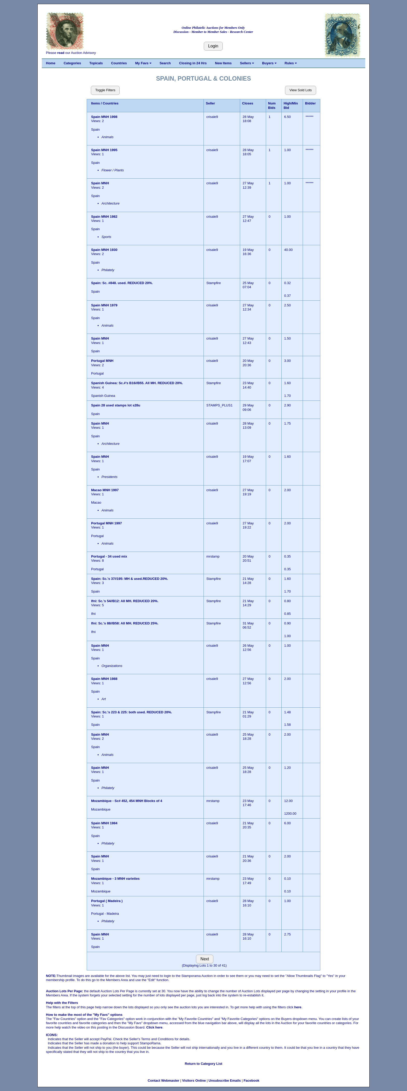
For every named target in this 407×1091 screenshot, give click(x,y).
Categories (72, 63)
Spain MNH (100, 183)
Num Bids (272, 105)
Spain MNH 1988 (104, 679)
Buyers (269, 63)
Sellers (247, 63)
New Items (223, 63)
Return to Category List (203, 1064)
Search (165, 63)
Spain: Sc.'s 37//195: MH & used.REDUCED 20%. (129, 579)
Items (95, 103)
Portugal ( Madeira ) (107, 901)
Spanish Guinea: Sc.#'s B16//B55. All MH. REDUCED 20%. (137, 383)
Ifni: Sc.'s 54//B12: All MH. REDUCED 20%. (124, 601)
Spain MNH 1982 (104, 217)
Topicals (96, 63)
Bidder (310, 103)
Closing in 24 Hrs (193, 63)
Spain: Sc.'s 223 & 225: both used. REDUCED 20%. (131, 712)
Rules (291, 63)
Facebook (251, 1080)
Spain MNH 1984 (104, 823)
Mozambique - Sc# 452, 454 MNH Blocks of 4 (126, 801)
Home (50, 63)
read (60, 53)
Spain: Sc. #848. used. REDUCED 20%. (122, 283)
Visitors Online (194, 1080)
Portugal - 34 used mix (109, 556)
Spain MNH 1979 (104, 305)
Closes (247, 103)
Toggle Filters (105, 90)
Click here (154, 1027)
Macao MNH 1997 (105, 490)
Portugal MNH (102, 361)
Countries (119, 63)
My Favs (143, 63)
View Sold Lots (300, 90)
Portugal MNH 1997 (106, 523)
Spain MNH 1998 (104, 117)
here (297, 1007)
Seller (210, 103)
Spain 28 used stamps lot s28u (115, 405)
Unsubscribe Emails (225, 1080)
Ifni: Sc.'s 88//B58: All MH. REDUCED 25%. (124, 623)
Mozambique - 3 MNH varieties (115, 879)
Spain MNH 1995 (104, 150)
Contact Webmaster (163, 1080)
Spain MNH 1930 (104, 250)
